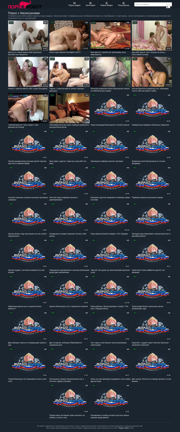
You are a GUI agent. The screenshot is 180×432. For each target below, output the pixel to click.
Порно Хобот (123, 428)
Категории (90, 4)
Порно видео (74, 4)
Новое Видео (106, 4)
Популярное (123, 4)
